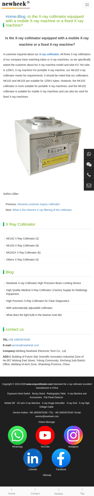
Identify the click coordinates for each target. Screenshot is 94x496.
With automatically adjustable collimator (29, 307)
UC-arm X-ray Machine (28, 403)
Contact (35, 491)
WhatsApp (17, 437)
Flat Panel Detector (53, 397)
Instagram (73, 437)
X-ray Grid (72, 403)
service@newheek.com (25, 345)
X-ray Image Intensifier (53, 403)
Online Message (47, 422)
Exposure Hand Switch (18, 393)
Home (11, 16)
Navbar (58, 491)
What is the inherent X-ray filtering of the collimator (42, 209)
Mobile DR (10, 403)
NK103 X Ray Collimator (20, 245)
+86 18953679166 (19, 339)
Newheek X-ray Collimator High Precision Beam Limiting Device (43, 283)
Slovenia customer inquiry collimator (38, 204)
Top (82, 491)
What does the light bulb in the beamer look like (34, 314)
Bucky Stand (38, 393)
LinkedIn (32, 460)
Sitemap (47, 475)
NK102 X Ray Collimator (20, 238)
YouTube (45, 437)
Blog (21, 16)
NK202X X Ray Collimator (21, 252)
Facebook (61, 460)
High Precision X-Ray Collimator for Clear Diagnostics (37, 300)
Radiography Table (56, 393)
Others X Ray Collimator (20, 259)
